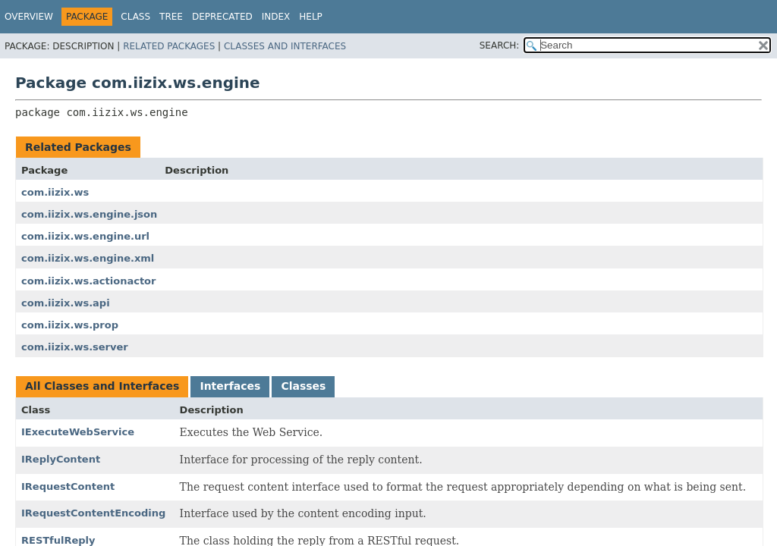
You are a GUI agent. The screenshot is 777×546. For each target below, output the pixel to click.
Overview (29, 16)
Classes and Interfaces (285, 46)
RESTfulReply (58, 540)
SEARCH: (500, 45)
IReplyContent (60, 459)
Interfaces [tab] (230, 386)
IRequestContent (68, 486)
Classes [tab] (303, 386)
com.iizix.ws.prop (69, 325)
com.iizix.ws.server (74, 347)
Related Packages (169, 46)
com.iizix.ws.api (65, 303)
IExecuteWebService (77, 432)
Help (310, 16)
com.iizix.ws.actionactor (88, 281)
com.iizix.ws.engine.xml (87, 258)
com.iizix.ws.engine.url (85, 236)
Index (276, 16)
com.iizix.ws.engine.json (89, 214)
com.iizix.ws (55, 192)
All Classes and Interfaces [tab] (102, 386)
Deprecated (222, 16)
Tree (171, 16)
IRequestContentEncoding (93, 513)
